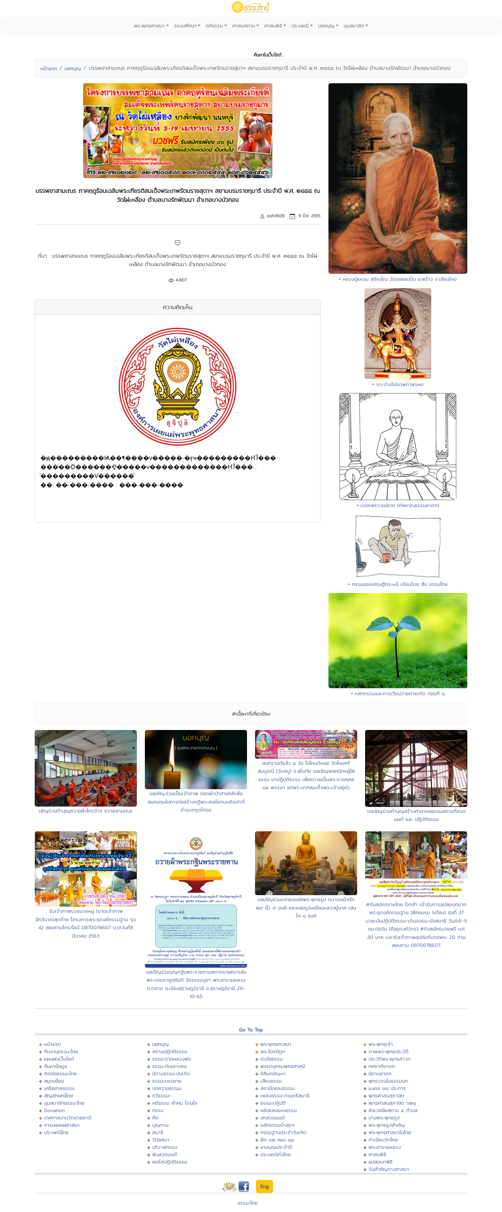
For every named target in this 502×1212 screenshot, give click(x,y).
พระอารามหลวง (384, 1146)
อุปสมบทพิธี (380, 1161)
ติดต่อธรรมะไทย (60, 1073)
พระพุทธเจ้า (380, 1044)
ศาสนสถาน (243, 25)
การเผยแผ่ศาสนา (62, 1124)
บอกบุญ (326, 25)
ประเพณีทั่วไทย (275, 1154)
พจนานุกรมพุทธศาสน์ (282, 1066)
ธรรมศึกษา (185, 25)
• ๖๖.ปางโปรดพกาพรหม (398, 384)
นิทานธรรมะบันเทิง (171, 1073)
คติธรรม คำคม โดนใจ (174, 1102)
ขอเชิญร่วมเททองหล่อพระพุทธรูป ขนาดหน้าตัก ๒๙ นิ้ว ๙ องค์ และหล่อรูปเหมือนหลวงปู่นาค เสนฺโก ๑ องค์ (306, 907)
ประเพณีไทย (56, 1132)
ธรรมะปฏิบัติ (273, 1102)
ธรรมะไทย (248, 1202)
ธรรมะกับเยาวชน (169, 1066)
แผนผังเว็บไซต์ (59, 1058)
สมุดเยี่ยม (54, 1080)
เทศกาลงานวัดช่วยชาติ (67, 1117)
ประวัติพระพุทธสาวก (389, 1058)
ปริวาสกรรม (164, 1146)
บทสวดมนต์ (272, 1117)
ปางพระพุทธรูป (384, 1117)
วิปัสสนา (160, 1139)
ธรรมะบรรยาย (167, 1080)
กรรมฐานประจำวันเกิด (283, 1132)
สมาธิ (157, 1132)
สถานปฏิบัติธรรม (169, 1051)
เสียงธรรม (271, 1080)
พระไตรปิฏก (272, 1051)
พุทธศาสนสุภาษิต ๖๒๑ (392, 1102)
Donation (54, 1110)
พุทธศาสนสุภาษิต (386, 1095)
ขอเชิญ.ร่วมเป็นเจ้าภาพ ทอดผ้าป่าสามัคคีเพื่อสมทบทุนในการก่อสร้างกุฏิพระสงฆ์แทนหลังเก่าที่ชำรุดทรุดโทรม (196, 801)
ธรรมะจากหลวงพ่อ (171, 1058)
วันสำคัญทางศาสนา (388, 1169)
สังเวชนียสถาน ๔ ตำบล (393, 1110)
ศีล (155, 1117)
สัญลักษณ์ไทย (58, 1095)
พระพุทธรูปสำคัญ (386, 1124)
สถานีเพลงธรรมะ (277, 1088)
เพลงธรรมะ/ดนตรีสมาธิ (284, 1095)
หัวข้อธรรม (271, 1058)
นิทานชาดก (380, 1073)
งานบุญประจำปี (276, 1146)
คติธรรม (214, 25)
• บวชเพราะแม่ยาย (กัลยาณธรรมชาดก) (398, 505)
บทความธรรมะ (167, 1088)
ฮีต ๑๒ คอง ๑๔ (277, 1139)
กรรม (158, 1110)
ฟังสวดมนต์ (164, 1154)
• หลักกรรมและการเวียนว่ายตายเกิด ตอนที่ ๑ (398, 693)
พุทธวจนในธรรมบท (388, 1080)
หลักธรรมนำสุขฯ (277, 1124)
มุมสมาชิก (354, 25)
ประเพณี (300, 25)
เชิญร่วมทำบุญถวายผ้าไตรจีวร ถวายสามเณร (86, 810)
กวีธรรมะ (161, 1095)
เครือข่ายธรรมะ (59, 1088)
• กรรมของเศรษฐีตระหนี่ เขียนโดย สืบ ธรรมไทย (398, 584)
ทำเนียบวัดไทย (383, 1139)
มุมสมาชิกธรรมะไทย (64, 1102)
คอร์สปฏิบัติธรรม (169, 1161)
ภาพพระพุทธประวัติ (388, 1051)
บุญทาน (160, 1124)
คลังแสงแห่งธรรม (278, 1110)
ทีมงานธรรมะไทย (61, 1051)
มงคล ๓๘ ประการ (387, 1088)
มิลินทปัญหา (273, 1073)
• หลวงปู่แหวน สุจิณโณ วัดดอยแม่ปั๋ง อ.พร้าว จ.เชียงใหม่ (398, 278)
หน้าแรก (48, 68)
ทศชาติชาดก (381, 1066)
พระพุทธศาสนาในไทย (389, 1132)
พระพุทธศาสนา (149, 25)
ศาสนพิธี (273, 25)
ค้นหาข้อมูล (55, 1066)
